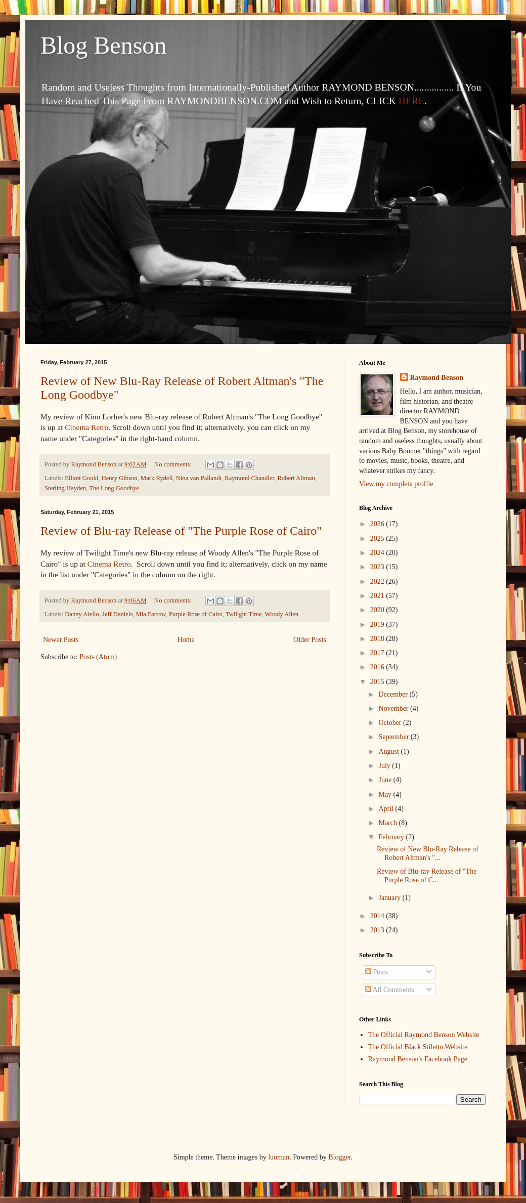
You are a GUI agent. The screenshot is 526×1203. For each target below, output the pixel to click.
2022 (378, 581)
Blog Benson (103, 45)
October (390, 722)
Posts (376, 972)
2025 (378, 538)
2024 (378, 552)
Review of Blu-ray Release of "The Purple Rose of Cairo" (181, 530)
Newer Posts (60, 639)
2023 (378, 567)
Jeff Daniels (117, 614)
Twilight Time (244, 614)
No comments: (173, 464)
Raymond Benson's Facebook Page (418, 1059)
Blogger (339, 1157)
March (388, 823)
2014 (378, 916)
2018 (378, 638)
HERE (411, 101)
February (392, 837)
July (385, 765)
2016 (378, 667)
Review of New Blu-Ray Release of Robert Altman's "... (427, 853)
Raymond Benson (436, 377)
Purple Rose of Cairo (196, 614)
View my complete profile (396, 484)
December (393, 694)
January (390, 897)
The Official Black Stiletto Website (418, 1047)
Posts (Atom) (98, 657)
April (386, 808)
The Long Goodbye (114, 488)
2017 (378, 653)
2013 (378, 930)
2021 (378, 595)
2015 (378, 681)
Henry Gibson (120, 478)
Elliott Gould (81, 478)
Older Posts (309, 639)
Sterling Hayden (65, 488)
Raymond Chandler (249, 478)
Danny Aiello (82, 614)
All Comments (389, 990)
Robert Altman (296, 478)
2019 (378, 624)
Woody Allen (282, 614)
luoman (278, 1157)
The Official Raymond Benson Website (423, 1035)
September (394, 737)
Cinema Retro (86, 427)
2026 (378, 524)
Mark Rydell (157, 478)
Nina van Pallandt (199, 478)
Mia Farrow (151, 614)
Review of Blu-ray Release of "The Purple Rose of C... (426, 876)
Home (186, 639)
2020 (378, 610)
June (385, 780)
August (389, 751)
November (394, 708)
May (385, 794)
